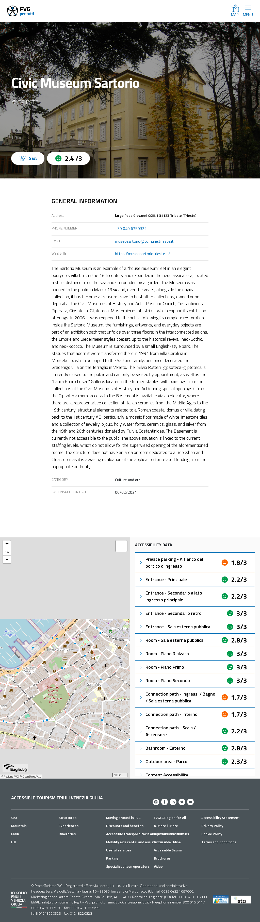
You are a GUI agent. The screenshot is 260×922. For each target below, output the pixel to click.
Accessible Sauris (168, 850)
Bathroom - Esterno (162, 748)
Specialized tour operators (128, 866)
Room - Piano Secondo (164, 680)
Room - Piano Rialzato (163, 653)
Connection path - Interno (168, 714)
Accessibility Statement (220, 817)
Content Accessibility (163, 774)
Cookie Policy (211, 833)
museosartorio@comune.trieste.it (144, 241)
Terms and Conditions (218, 842)
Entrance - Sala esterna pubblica (174, 626)
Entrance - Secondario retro (170, 613)
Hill (13, 842)
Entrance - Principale (162, 579)
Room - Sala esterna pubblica (170, 640)
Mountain (19, 825)
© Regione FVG (10, 777)
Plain (15, 833)
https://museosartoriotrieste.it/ (142, 254)
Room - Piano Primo (161, 667)
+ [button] (7, 544)
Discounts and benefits (124, 825)
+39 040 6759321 (131, 228)
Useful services (118, 850)
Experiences (68, 825)
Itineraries (67, 833)
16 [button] (7, 551)
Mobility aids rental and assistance (134, 842)
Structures (67, 817)
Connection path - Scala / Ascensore (167, 731)
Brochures (162, 858)
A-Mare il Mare (166, 825)
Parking (112, 858)
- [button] (7, 559)
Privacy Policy (212, 825)
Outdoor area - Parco (162, 761)
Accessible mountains (171, 833)
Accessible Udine (167, 842)
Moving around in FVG (123, 817)
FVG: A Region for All (170, 817)
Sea (14, 817)
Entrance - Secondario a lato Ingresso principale (170, 596)
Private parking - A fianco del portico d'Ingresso (170, 562)
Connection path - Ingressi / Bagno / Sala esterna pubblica (176, 697)
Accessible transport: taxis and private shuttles (144, 833)
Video (158, 866)
